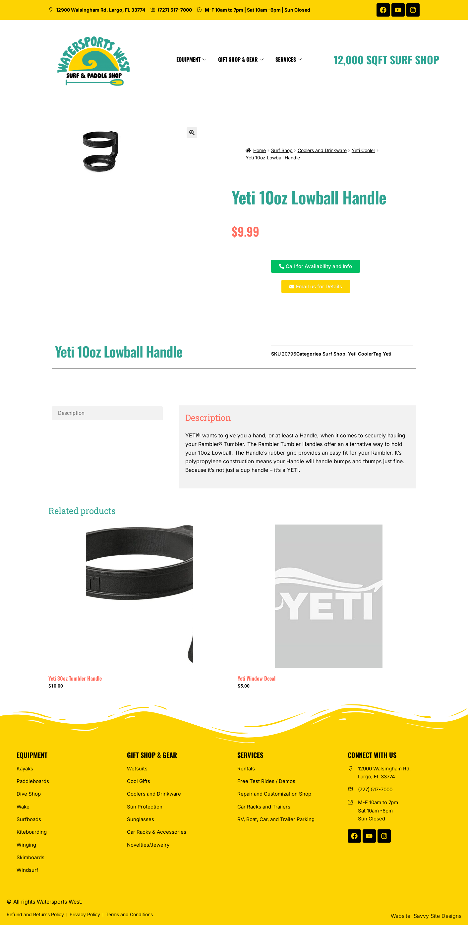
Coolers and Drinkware (322, 150)
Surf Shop (282, 150)
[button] (192, 132)
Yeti (387, 354)
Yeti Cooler (363, 150)
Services (329, 59)
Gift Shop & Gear (281, 59)
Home (259, 150)
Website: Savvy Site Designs (426, 916)
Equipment (231, 59)
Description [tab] (71, 413)
